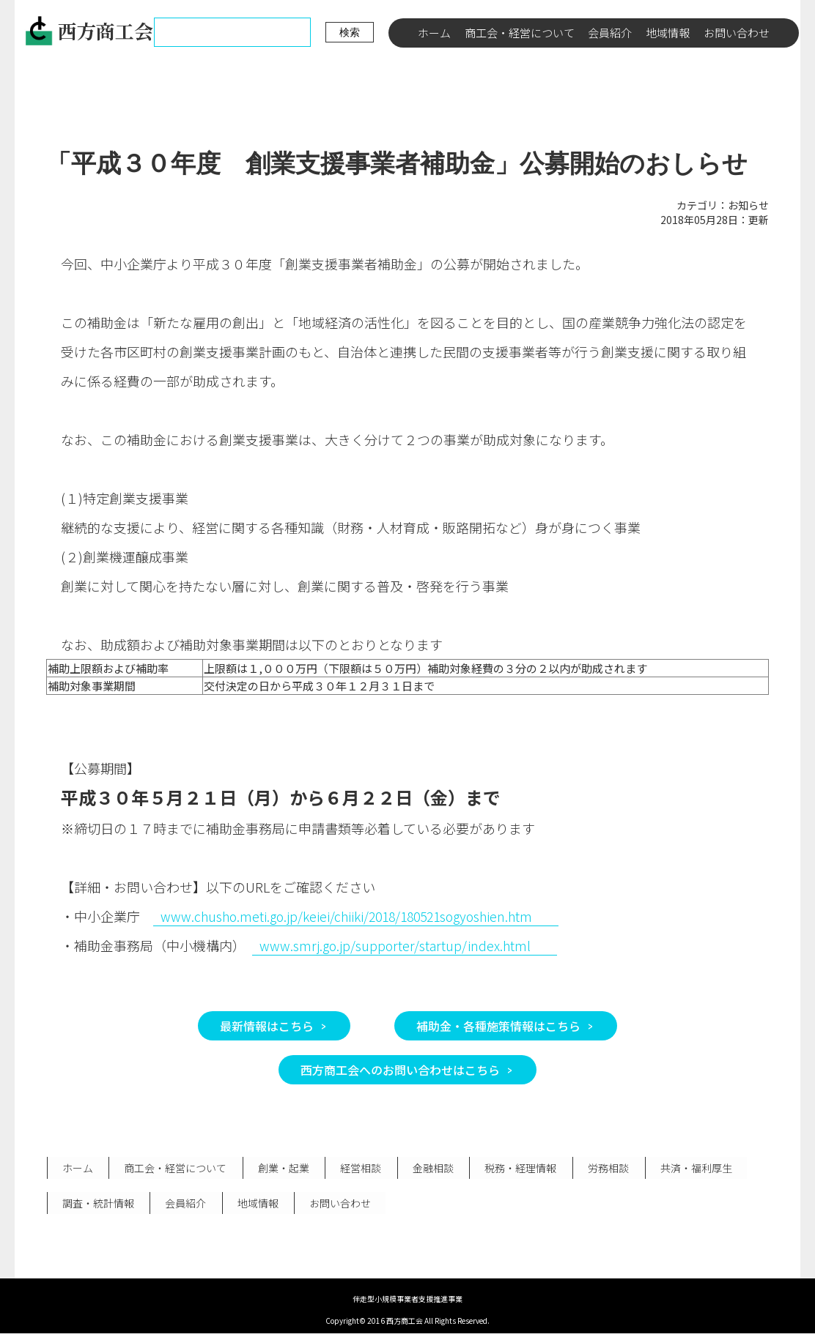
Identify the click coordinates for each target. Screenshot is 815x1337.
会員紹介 (610, 32)
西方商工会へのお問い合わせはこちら (400, 1070)
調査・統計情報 (97, 1205)
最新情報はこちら (267, 1026)
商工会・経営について (520, 32)
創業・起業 (280, 1168)
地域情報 (668, 32)
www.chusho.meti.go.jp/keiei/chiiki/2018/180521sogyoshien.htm (353, 916)
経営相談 (356, 1168)
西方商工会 (88, 31)
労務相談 (601, 1168)
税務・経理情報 (514, 1168)
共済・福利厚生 (687, 1168)
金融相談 (428, 1168)
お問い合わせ (737, 32)
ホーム (434, 32)
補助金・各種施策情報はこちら (498, 1026)
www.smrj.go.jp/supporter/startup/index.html (396, 945)
